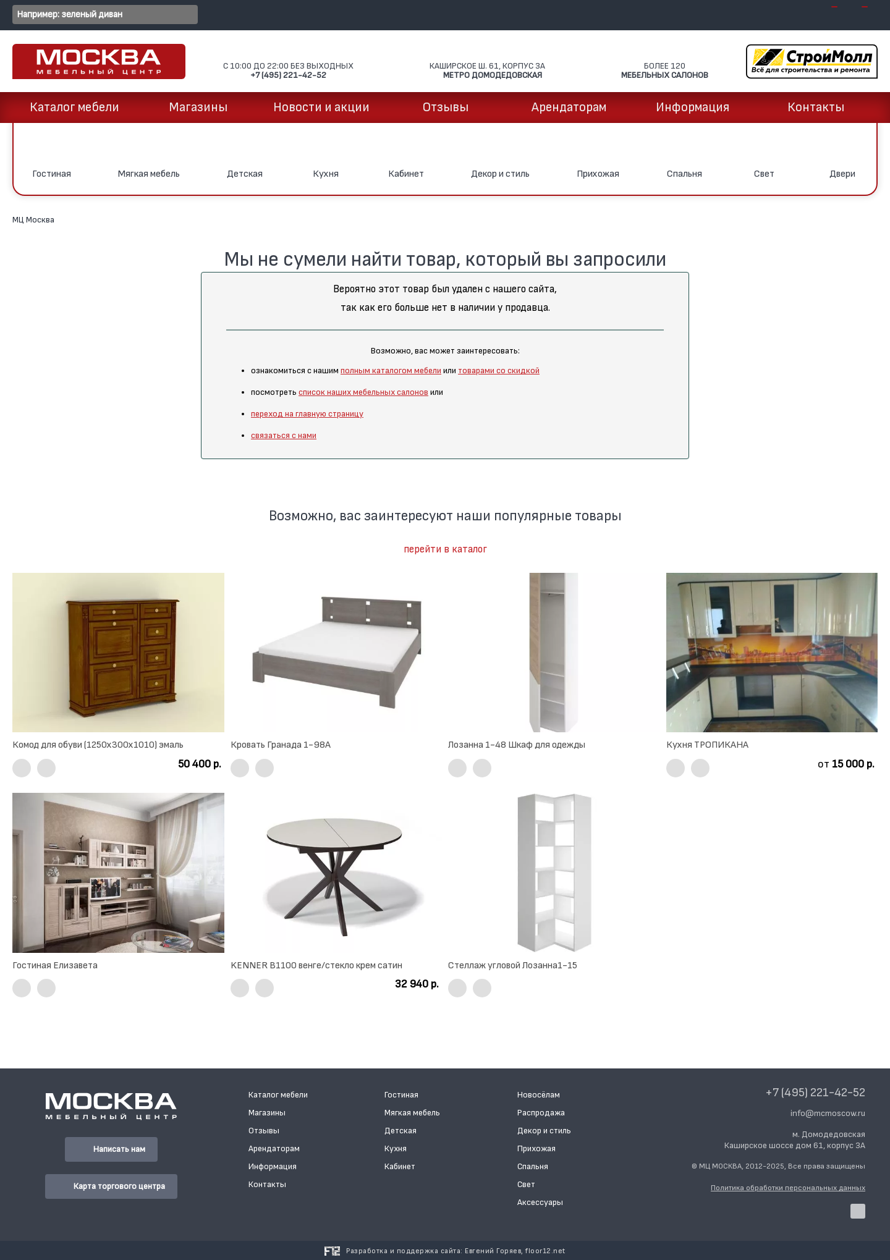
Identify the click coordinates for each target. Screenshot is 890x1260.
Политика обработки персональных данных (788, 1188)
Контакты (815, 107)
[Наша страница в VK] (857, 1211)
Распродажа (541, 1112)
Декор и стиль (544, 1130)
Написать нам (111, 1149)
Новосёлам (538, 1094)
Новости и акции (321, 107)
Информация (692, 107)
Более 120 (664, 61)
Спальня (532, 1166)
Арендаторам (569, 107)
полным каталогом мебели (391, 370)
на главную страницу (324, 413)
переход (268, 413)
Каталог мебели (74, 107)
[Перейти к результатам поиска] (185, 15)
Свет (526, 1184)
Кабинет (399, 1166)
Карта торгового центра (111, 1186)
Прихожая (536, 1148)
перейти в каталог (445, 549)
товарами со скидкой (499, 370)
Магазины (198, 107)
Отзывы (445, 107)
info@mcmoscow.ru (827, 1113)
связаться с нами (283, 435)
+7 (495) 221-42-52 (815, 1092)
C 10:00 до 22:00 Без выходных (288, 61)
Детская (400, 1130)
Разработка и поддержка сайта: (456, 1251)
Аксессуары (540, 1202)
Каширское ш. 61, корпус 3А (487, 61)
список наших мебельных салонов (363, 392)
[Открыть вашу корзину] (827, 15)
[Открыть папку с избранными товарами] (857, 15)
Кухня (395, 1148)
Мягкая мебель (412, 1112)
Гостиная (401, 1094)
